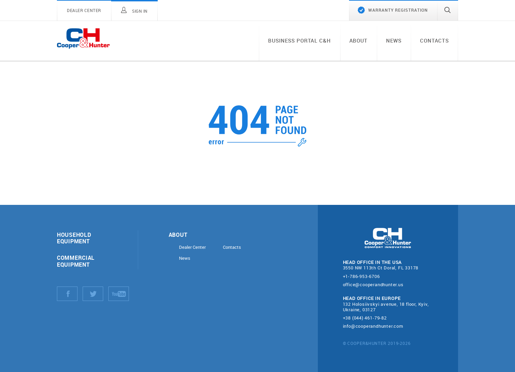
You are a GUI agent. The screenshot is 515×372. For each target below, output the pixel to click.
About (358, 40)
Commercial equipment (76, 260)
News (394, 40)
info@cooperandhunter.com (373, 326)
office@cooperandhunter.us (373, 284)
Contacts (434, 40)
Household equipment (74, 237)
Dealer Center (192, 247)
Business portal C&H (299, 40)
